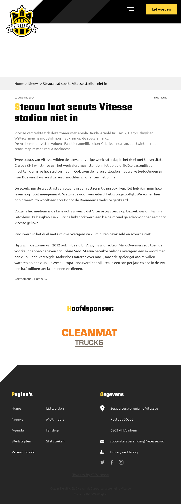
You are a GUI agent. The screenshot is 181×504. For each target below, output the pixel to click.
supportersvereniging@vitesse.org (137, 441)
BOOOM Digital (96, 494)
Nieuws (33, 83)
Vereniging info (23, 452)
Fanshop (52, 430)
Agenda (18, 430)
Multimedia (55, 419)
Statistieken (55, 441)
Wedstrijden (21, 441)
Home (19, 83)
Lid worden (161, 9)
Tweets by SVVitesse (90, 474)
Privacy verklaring (124, 452)
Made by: (80, 494)
